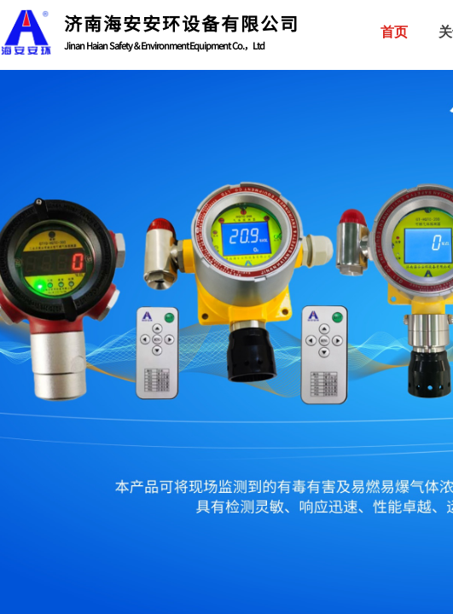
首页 (394, 32)
